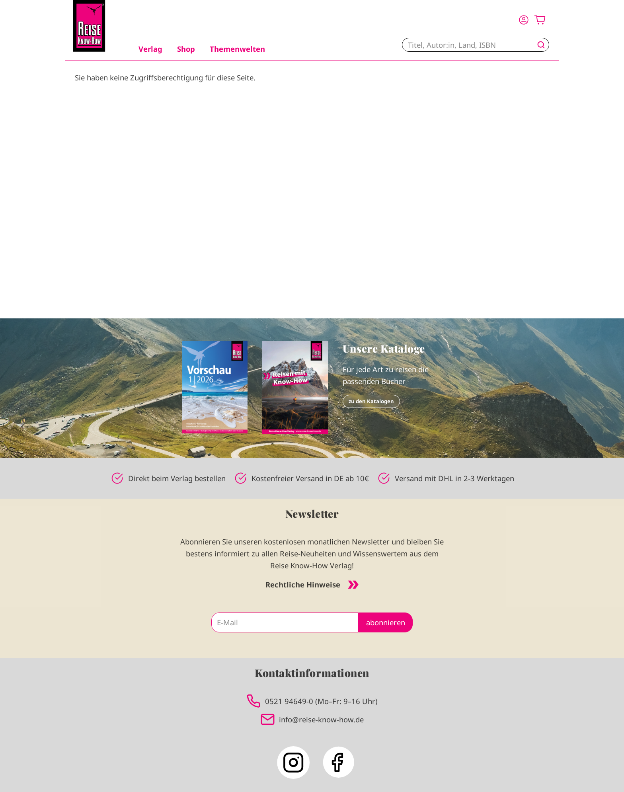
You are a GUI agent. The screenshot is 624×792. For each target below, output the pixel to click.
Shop (186, 49)
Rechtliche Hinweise (312, 584)
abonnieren (385, 622)
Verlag (150, 49)
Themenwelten (237, 49)
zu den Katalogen (371, 401)
